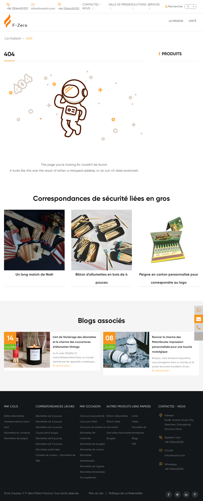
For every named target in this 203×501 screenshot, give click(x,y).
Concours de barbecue (93, 427)
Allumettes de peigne (16, 438)
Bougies (111, 438)
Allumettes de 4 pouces (49, 427)
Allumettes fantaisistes (92, 471)
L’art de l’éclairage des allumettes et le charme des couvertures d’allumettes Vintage (74, 341)
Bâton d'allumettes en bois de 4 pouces (101, 278)
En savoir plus (62, 365)
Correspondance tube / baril (17, 424)
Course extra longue (47, 432)
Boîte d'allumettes (14, 416)
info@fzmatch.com (43, 8)
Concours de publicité (92, 416)
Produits (172, 53)
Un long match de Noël (34, 274)
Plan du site (96, 493)
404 (29, 38)
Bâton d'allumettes (117, 416)
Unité (192, 21)
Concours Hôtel (88, 421)
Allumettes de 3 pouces (49, 421)
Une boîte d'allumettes (119, 432)
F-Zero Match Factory (39, 493)
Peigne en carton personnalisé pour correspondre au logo (168, 278)
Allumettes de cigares (92, 466)
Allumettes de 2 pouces (49, 416)
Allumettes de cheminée (87, 435)
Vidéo (135, 421)
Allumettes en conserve (17, 432)
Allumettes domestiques (87, 458)
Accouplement (88, 477)
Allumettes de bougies (92, 443)
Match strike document (113, 424)
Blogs (135, 438)
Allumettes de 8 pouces (49, 438)
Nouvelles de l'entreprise (139, 430)
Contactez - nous (171, 406)
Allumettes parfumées (48, 449)
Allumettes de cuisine (92, 449)
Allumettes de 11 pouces (49, 443)
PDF (134, 443)
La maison (176, 21)
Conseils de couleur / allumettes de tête (55, 458)
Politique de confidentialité (125, 493)
